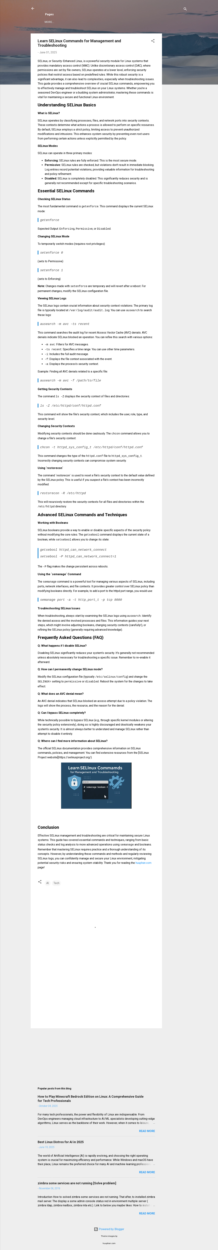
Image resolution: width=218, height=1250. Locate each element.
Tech (56, 880)
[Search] (185, 9)
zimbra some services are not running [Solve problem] (77, 1180)
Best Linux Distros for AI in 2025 (61, 1139)
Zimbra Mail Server (59, 22)
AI (47, 880)
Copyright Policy (120, 22)
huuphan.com (143, 860)
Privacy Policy (90, 22)
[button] (153, 41)
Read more (147, 1128)
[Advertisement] (176, 86)
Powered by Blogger (109, 1226)
